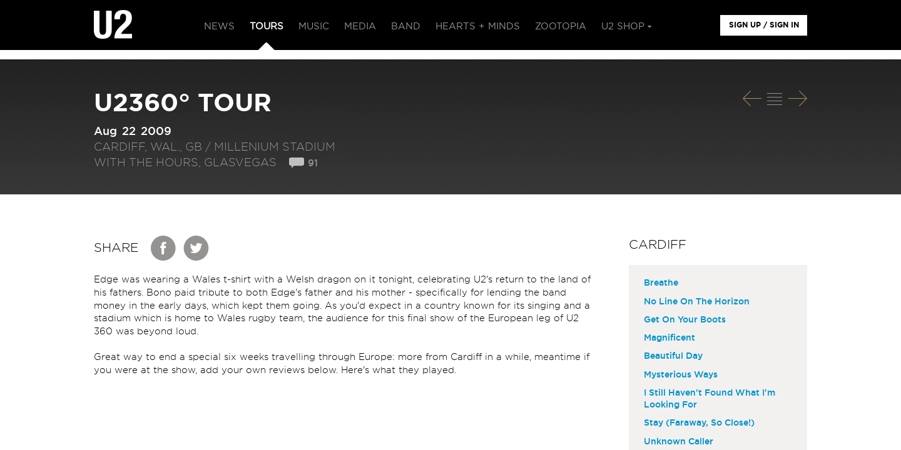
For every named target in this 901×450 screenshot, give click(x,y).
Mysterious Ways (681, 375)
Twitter (196, 248)
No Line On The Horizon (697, 302)
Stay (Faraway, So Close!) (699, 423)
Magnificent (669, 338)
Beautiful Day (673, 356)
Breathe (661, 283)
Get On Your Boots (685, 320)
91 (313, 163)
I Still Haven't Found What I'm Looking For (709, 399)
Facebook (164, 248)
